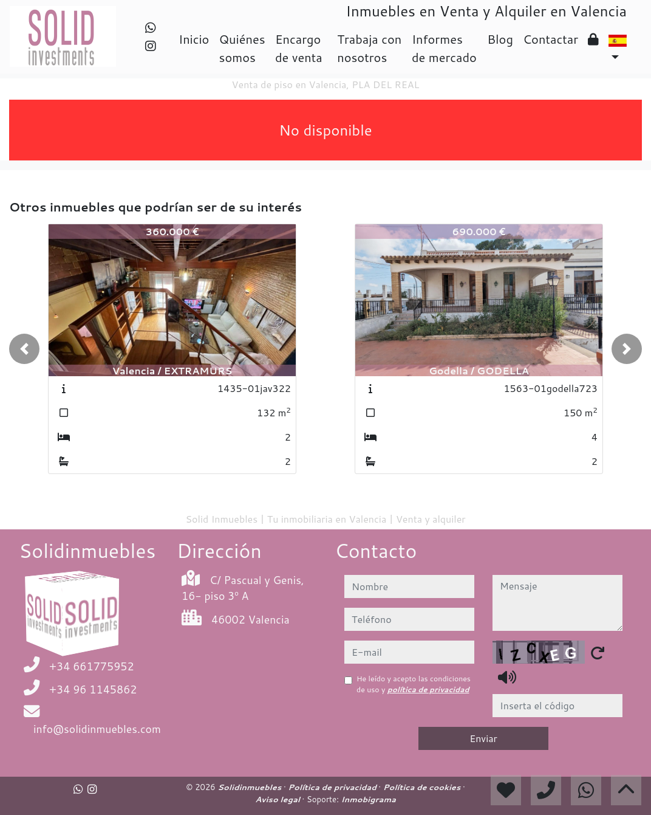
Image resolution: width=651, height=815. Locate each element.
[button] (24, 349)
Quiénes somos (242, 48)
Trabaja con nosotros (369, 48)
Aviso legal (278, 799)
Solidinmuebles (250, 787)
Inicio (194, 38)
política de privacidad (428, 689)
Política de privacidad (333, 787)
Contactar (550, 38)
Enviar (483, 738)
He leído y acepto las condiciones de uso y (413, 684)
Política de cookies (423, 787)
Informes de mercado (444, 48)
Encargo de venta (298, 48)
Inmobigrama (368, 799)
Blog (500, 38)
